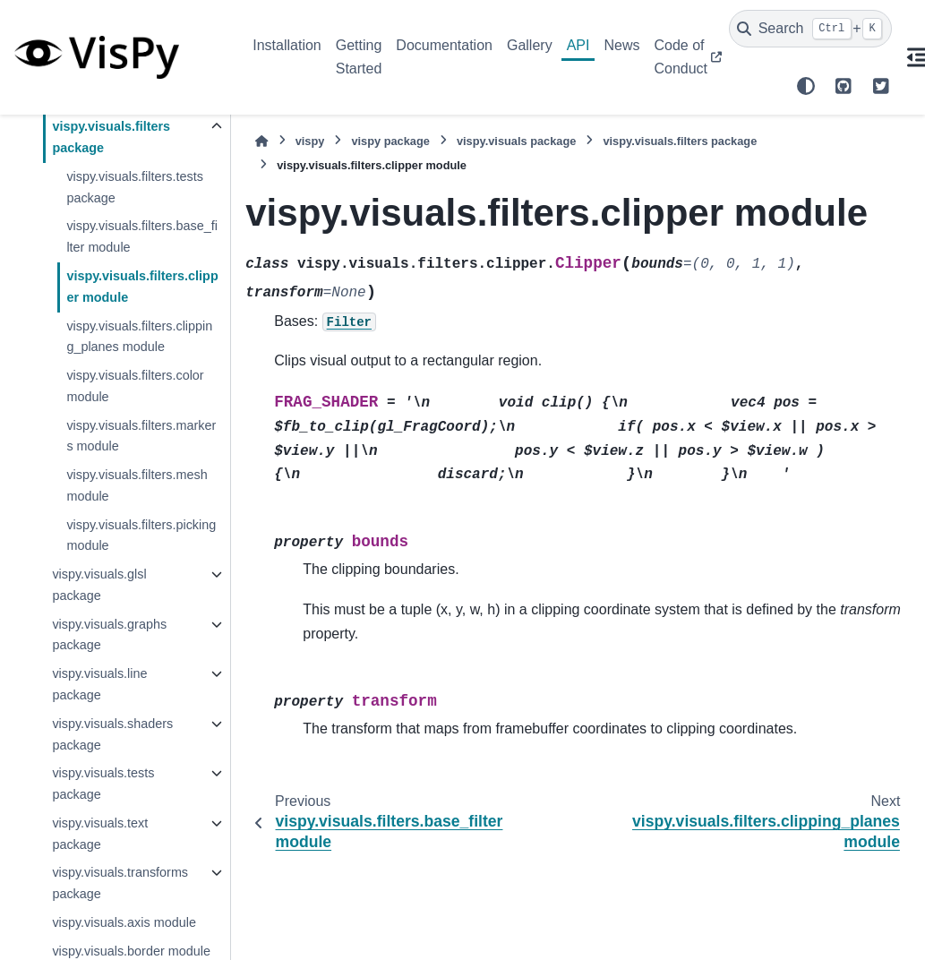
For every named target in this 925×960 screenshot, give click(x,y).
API (578, 45)
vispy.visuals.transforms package (120, 883)
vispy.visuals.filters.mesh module (136, 485)
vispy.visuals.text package (100, 834)
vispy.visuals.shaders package (112, 734)
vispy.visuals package (517, 141)
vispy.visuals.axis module (124, 922)
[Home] (261, 141)
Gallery (529, 45)
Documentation (444, 45)
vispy (310, 141)
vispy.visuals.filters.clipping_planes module (139, 337)
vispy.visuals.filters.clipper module (142, 286)
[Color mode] (806, 86)
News (621, 45)
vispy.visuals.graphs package (109, 635)
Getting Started (359, 57)
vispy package (390, 141)
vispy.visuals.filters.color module (134, 386)
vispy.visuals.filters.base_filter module (142, 236)
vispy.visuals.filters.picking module (141, 535)
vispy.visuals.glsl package (99, 585)
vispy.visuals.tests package (103, 783)
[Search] (810, 28)
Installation (287, 45)
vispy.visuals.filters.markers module (141, 436)
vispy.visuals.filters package (111, 137)
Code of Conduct (680, 57)
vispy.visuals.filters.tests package (134, 187)
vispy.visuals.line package (99, 684)
